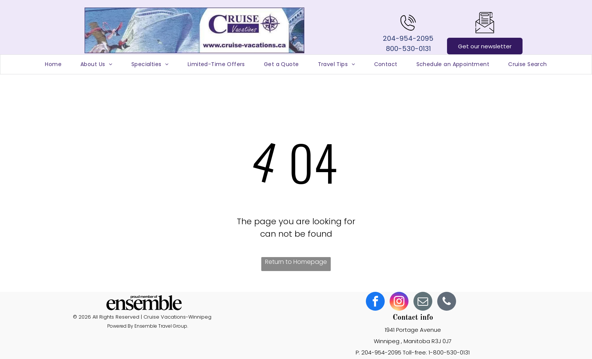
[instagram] (399, 302)
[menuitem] (53, 64)
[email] (422, 302)
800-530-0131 (408, 48)
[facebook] (375, 302)
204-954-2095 (408, 38)
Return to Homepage (296, 261)
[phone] (446, 302)
